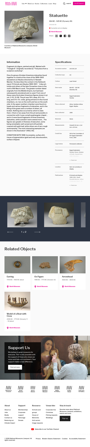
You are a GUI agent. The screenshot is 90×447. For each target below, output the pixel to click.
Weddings (49, 418)
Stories (37, 3)
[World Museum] (21, 389)
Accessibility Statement (77, 439)
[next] (37, 232)
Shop (54, 3)
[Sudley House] (69, 389)
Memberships (23, 410)
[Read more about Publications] (77, 180)
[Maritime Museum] (45, 389)
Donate (20, 420)
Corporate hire (51, 410)
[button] (22, 215)
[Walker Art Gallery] (57, 389)
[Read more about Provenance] (77, 155)
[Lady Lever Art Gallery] (81, 389)
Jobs (6, 412)
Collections (43, 3)
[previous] (10, 232)
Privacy (38, 439)
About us (7, 410)
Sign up (65, 418)
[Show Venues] (26, 3)
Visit (23, 3)
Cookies (65, 439)
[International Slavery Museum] (33, 389)
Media (6, 415)
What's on (31, 3)
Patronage (21, 418)
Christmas (49, 412)
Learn (50, 3)
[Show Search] (67, 3)
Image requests (37, 423)
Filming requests (51, 415)
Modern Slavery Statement (51, 439)
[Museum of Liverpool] (8, 389)
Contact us (8, 418)
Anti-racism (36, 420)
